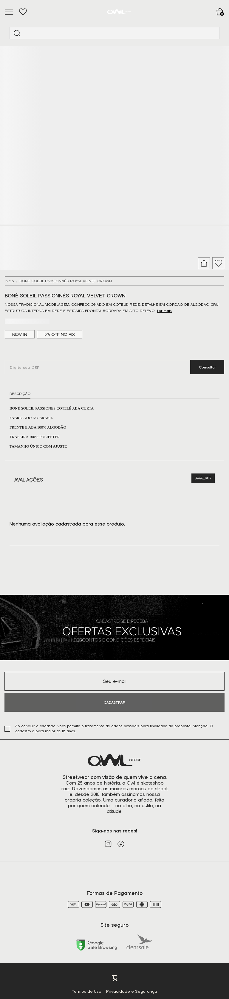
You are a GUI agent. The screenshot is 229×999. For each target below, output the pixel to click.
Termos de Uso (86, 991)
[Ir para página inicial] (9, 281)
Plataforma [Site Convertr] (115, 978)
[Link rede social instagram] (108, 843)
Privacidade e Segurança (131, 991)
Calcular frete (207, 367)
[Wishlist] (22, 11)
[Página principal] (119, 11)
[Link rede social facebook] (120, 843)
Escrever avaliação (203, 478)
